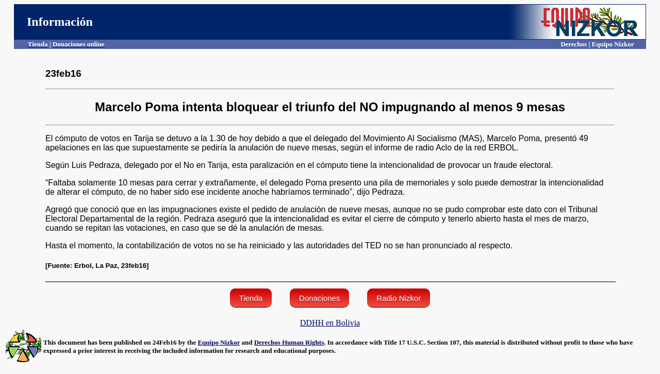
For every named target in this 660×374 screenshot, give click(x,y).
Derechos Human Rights (289, 342)
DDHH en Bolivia (330, 322)
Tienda (250, 298)
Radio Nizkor (398, 298)
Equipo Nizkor (218, 342)
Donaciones (319, 298)
